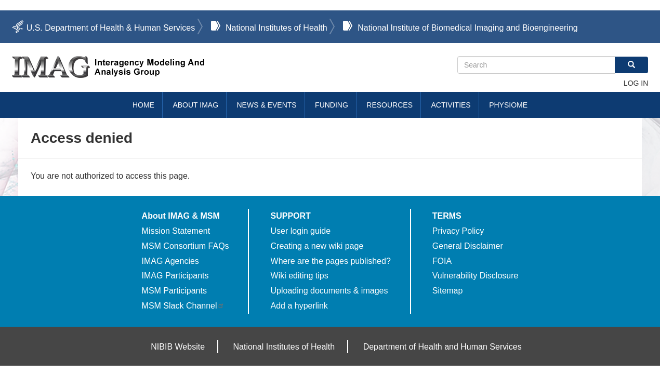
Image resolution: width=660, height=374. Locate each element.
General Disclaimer (467, 246)
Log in (636, 83)
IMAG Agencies (170, 261)
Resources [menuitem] (389, 105)
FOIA (442, 261)
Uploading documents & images (329, 290)
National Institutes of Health (276, 27)
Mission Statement (176, 230)
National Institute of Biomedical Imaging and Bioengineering (467, 27)
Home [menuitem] (143, 105)
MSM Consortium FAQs (185, 246)
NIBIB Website (178, 346)
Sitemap (447, 290)
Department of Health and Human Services (442, 346)
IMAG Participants (175, 275)
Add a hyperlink (299, 305)
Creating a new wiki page (317, 246)
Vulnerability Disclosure (475, 275)
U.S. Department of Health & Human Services (111, 27)
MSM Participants (174, 290)
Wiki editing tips (299, 275)
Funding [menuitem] (331, 105)
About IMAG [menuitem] (195, 105)
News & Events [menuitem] (267, 105)
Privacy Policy (458, 230)
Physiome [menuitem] (508, 105)
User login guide (301, 230)
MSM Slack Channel (183, 305)
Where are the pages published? (331, 261)
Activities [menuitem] (450, 105)
